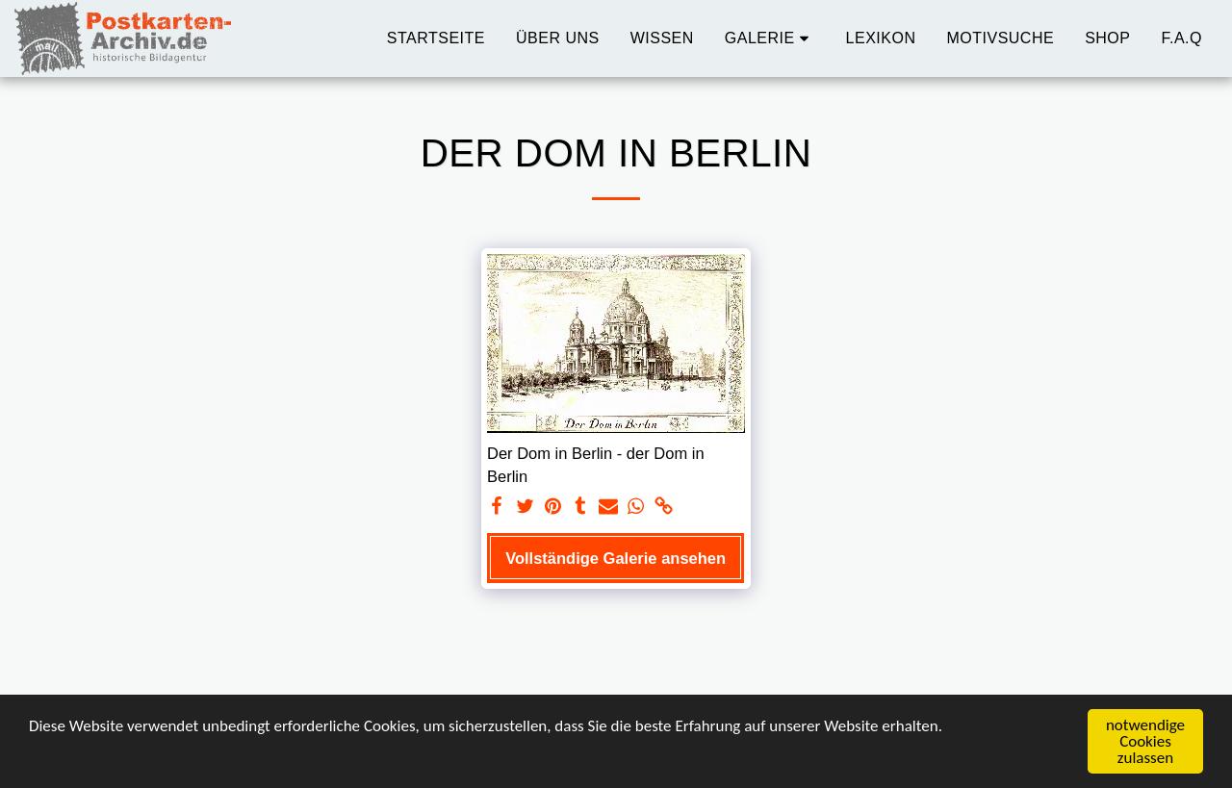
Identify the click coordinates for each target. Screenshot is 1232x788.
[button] (770, 38)
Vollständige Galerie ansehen (615, 558)
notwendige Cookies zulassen (1145, 742)
